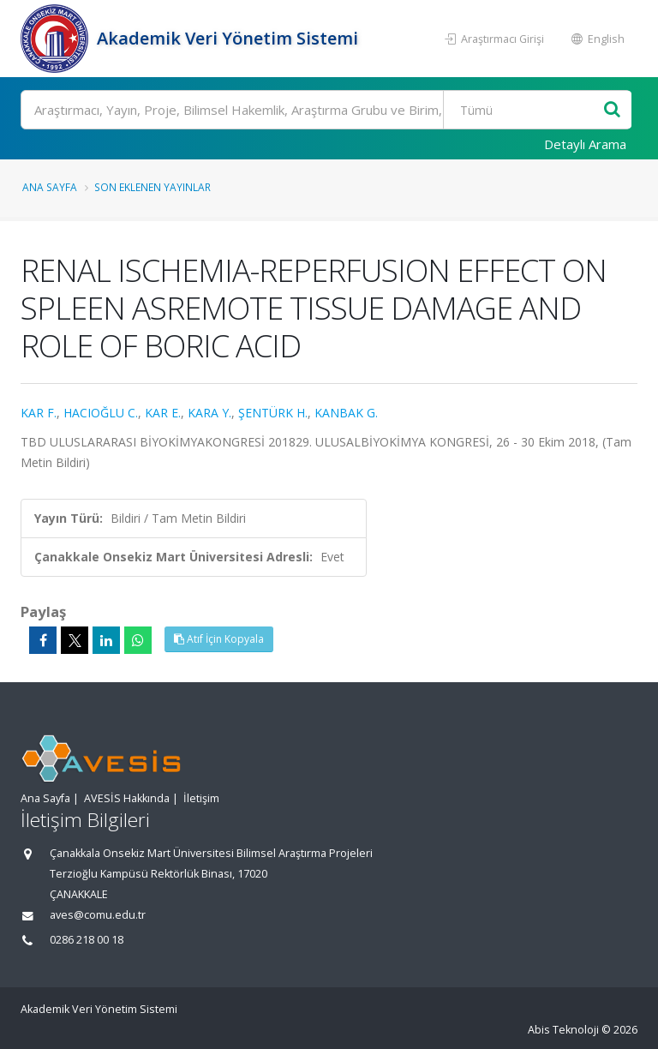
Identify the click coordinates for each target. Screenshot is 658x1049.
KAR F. (39, 413)
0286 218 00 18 (86, 939)
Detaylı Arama (585, 144)
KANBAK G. (346, 413)
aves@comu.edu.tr (98, 915)
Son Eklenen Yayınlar (152, 187)
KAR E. (163, 413)
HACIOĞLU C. (100, 413)
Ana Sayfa (49, 187)
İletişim (201, 798)
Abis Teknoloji (563, 1029)
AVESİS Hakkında (127, 798)
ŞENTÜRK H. (273, 413)
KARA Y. (209, 413)
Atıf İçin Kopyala (219, 639)
